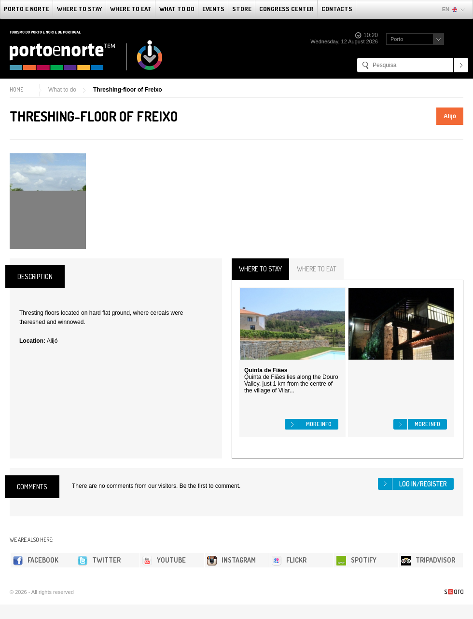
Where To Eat (131, 9)
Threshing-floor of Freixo (127, 89)
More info (319, 424)
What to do (177, 9)
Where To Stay (79, 9)
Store (241, 9)
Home (16, 89)
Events (213, 9)
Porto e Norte (26, 9)
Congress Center (286, 9)
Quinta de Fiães (265, 370)
